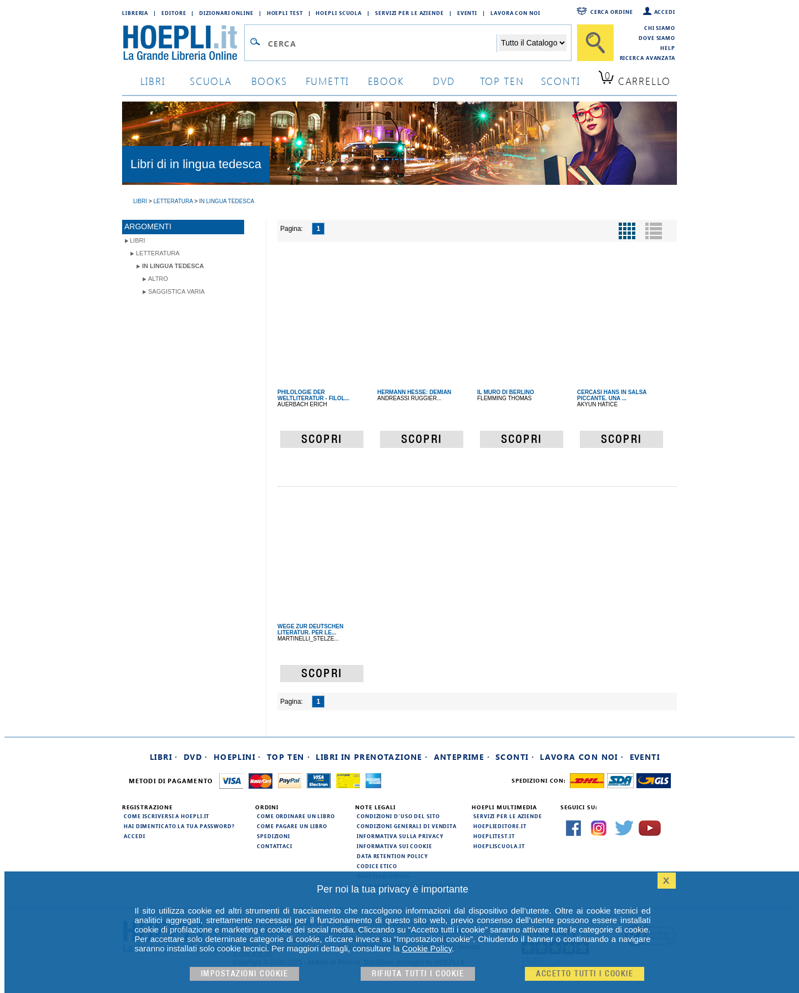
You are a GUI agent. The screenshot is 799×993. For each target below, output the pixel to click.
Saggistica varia (176, 291)
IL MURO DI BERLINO (505, 392)
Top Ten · (289, 757)
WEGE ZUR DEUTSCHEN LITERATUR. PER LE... (310, 629)
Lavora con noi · (582, 757)
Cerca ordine (611, 11)
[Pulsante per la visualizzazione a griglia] (627, 231)
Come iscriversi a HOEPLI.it (166, 816)
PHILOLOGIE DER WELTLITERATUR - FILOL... (313, 395)
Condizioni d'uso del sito (398, 816)
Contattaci (274, 846)
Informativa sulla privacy (400, 836)
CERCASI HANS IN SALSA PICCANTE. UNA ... (611, 395)
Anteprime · (462, 757)
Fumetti (328, 81)
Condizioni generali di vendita (407, 826)
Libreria (135, 12)
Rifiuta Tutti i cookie (418, 974)
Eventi (467, 12)
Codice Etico (377, 866)
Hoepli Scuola (339, 12)
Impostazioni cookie (245, 974)
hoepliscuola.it (499, 846)
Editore (173, 12)
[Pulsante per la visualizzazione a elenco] (653, 231)
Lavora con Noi (515, 12)
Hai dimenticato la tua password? (179, 826)
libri (152, 81)
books (269, 81)
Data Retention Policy (392, 856)
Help (667, 47)
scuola (211, 81)
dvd (444, 81)
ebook (386, 81)
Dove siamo (657, 37)
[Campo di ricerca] (382, 43)
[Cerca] (595, 42)
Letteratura (158, 253)
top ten (502, 81)
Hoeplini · (237, 757)
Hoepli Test (285, 12)
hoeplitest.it (494, 836)
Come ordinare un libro (296, 816)
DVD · (196, 757)
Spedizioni (273, 836)
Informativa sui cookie (394, 846)
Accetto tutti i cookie (584, 974)
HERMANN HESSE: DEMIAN (414, 392)
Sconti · (514, 757)
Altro (158, 278)
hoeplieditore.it (499, 826)
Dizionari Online (226, 12)
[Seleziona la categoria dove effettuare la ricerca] (533, 42)
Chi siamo (659, 27)
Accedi (664, 11)
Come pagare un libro (292, 826)
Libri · (164, 757)
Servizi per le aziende (409, 12)
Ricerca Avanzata (647, 57)
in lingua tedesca (173, 266)
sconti (560, 81)
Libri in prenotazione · (372, 757)
